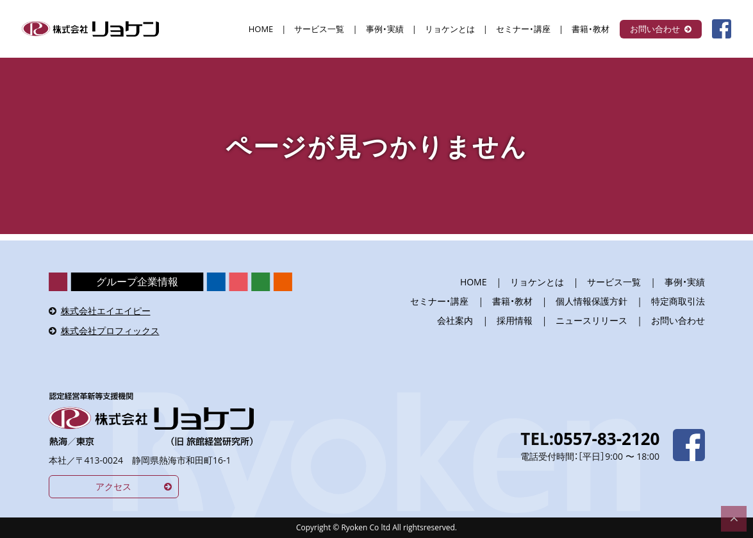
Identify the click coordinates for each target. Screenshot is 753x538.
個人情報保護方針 (591, 301)
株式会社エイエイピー (106, 311)
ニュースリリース (591, 320)
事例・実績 (385, 29)
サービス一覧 (319, 29)
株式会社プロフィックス (110, 330)
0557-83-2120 (606, 438)
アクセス (113, 486)
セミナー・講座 (523, 29)
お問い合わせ (655, 29)
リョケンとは (450, 29)
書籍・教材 (590, 29)
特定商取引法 (678, 301)
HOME (261, 29)
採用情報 (515, 320)
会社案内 (455, 320)
